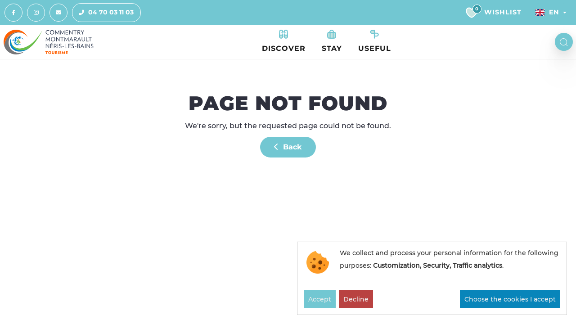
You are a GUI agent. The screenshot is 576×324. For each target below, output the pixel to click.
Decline (356, 299)
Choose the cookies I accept (510, 299)
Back (288, 147)
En (547, 12)
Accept (319, 299)
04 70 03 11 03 (103, 13)
